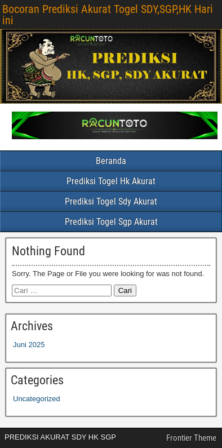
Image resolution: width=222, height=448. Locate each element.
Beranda (111, 161)
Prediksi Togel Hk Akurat (111, 181)
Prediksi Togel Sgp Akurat (111, 221)
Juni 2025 (29, 344)
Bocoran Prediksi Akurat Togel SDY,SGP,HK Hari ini (107, 14)
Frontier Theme (191, 438)
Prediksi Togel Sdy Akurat (111, 201)
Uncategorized (36, 398)
